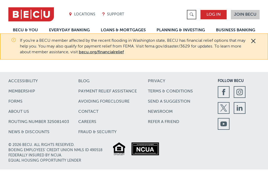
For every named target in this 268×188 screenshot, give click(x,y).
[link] (191, 14)
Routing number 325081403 (38, 122)
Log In (213, 15)
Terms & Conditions (170, 91)
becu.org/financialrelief (101, 52)
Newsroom (160, 112)
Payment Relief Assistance (107, 91)
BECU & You (25, 30)
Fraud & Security (97, 132)
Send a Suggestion (169, 101)
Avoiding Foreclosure (104, 101)
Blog (84, 81)
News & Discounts (28, 132)
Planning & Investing (181, 30)
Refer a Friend (163, 122)
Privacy (156, 81)
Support (113, 14)
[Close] (253, 41)
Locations (82, 14)
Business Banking (235, 30)
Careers (87, 122)
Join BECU (245, 15)
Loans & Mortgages (123, 30)
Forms (15, 101)
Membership (21, 91)
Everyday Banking (69, 30)
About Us (18, 112)
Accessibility (23, 81)
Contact (88, 112)
